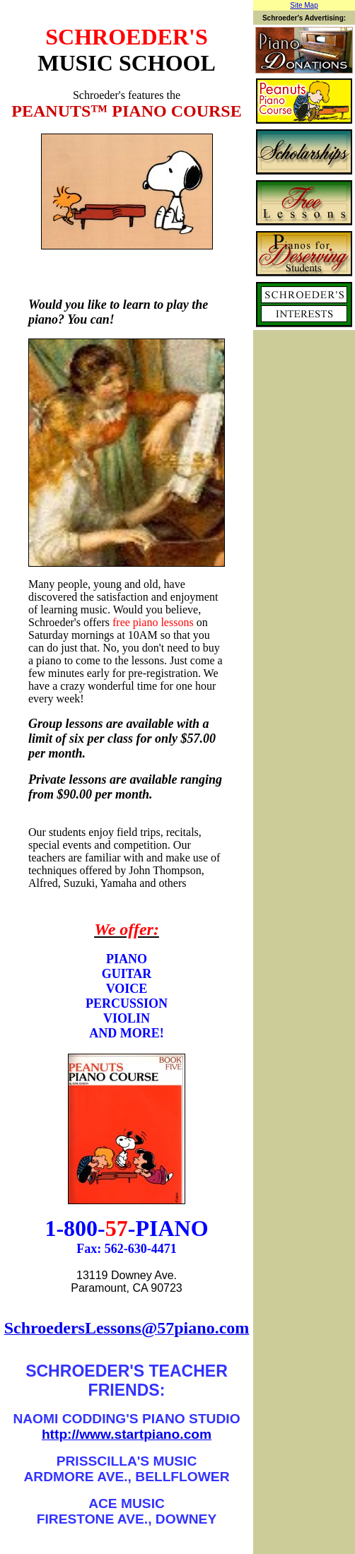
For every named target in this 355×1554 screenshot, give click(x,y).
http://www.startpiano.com (126, 1434)
